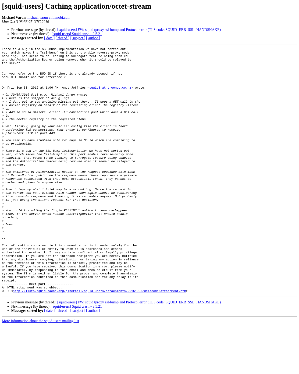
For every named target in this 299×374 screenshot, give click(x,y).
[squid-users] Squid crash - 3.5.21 (76, 34)
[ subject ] (77, 38)
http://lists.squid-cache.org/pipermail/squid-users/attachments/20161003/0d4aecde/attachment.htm (99, 340)
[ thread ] (62, 38)
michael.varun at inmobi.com (49, 17)
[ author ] (93, 38)
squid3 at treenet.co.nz (110, 96)
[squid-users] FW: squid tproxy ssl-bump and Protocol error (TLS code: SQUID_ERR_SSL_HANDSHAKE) (139, 30)
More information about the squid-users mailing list (40, 370)
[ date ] (49, 38)
